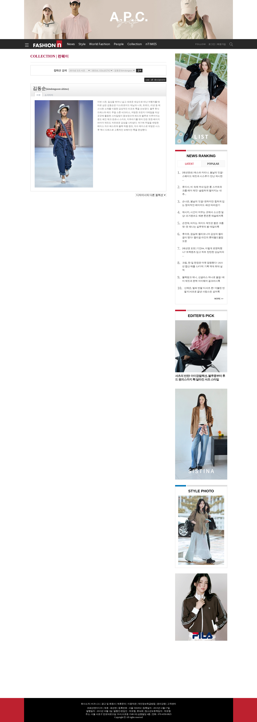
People (119, 44)
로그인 (211, 44)
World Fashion (99, 44)
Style (82, 44)
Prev (181, 529)
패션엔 (47, 44)
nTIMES (151, 44)
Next (220, 529)
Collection (134, 44)
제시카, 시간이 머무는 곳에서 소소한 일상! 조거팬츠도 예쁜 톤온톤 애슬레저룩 (203, 214)
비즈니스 (95, 704)
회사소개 (85, 704)
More (218, 299)
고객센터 (171, 704)
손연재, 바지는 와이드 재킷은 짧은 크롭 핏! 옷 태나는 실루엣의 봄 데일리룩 (203, 225)
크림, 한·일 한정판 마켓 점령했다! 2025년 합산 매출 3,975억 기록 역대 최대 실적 (202, 266)
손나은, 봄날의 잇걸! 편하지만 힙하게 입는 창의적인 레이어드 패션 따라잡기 (203, 203)
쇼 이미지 (49, 95)
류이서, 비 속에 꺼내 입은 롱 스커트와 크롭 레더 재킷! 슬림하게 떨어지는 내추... (202, 191)
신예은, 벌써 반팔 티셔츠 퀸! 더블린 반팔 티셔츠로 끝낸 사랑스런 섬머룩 (204, 290)
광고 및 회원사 (109, 704)
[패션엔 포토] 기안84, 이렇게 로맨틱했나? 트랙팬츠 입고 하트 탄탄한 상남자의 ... (203, 252)
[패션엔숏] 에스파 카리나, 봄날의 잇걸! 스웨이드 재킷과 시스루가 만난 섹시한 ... (202, 176)
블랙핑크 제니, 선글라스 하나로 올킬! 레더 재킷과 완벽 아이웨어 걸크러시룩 (203, 279)
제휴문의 (121, 704)
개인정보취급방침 (146, 704)
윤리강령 (161, 704)
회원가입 (221, 44)
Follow (200, 44)
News (71, 44)
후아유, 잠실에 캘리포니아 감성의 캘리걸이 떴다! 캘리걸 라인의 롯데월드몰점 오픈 (202, 238)
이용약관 (132, 704)
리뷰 (38, 95)
